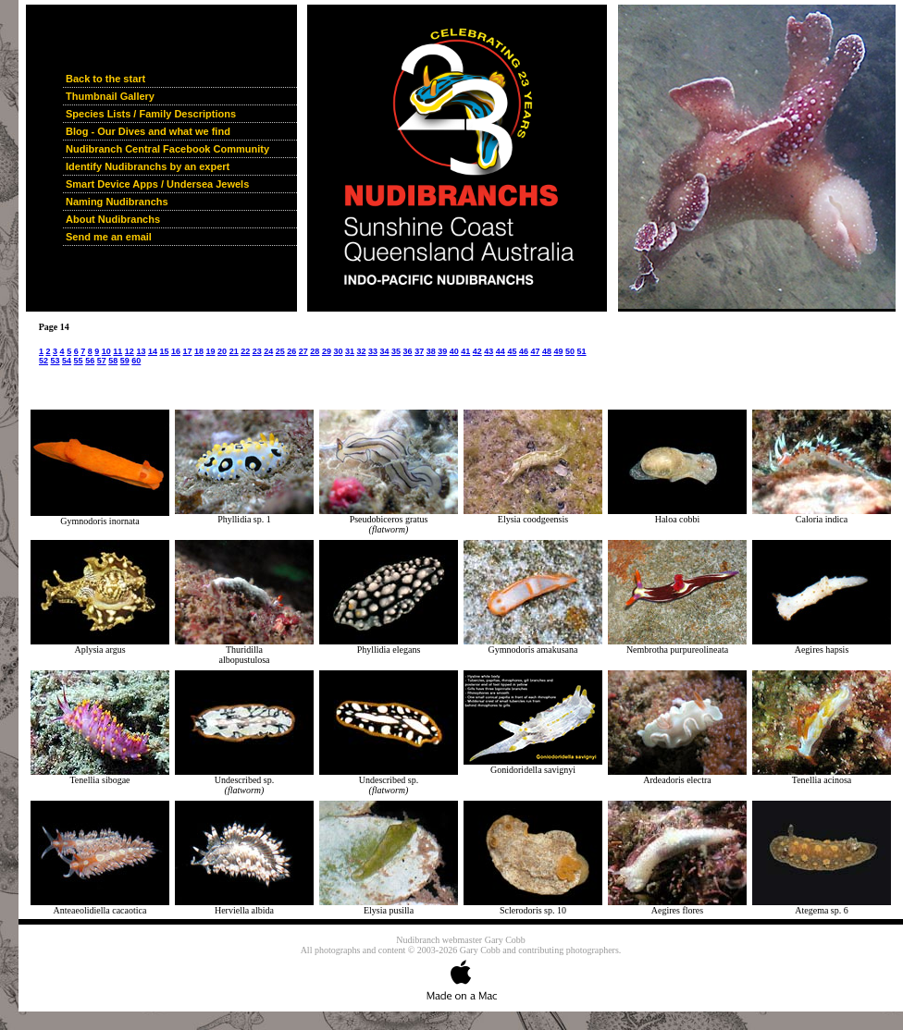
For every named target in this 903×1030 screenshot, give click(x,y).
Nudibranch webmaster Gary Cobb (461, 940)
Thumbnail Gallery (110, 96)
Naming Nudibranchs (117, 201)
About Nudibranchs (113, 219)
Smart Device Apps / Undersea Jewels (157, 184)
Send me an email (109, 236)
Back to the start (105, 78)
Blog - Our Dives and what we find (148, 131)
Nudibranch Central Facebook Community (167, 148)
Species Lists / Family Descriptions (151, 113)
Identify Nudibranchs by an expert (147, 166)
